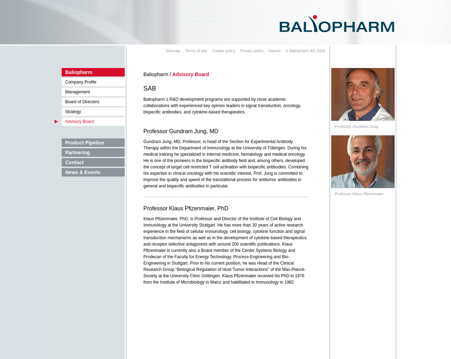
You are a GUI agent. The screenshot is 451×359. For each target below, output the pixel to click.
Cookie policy (223, 51)
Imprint (275, 51)
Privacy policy (252, 51)
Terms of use (196, 51)
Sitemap (173, 51)
